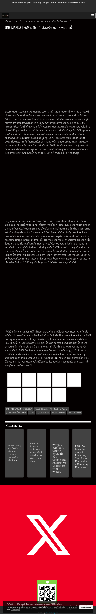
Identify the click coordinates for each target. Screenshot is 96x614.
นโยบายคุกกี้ (15, 609)
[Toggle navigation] (93, 15)
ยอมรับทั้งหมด (86, 607)
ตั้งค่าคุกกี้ (72, 607)
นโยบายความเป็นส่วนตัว (56, 607)
